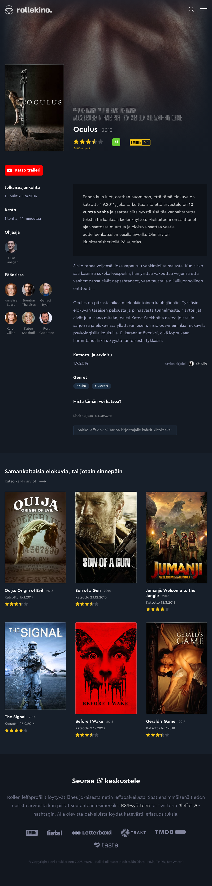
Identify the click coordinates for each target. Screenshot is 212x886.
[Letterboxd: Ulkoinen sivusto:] (91, 833)
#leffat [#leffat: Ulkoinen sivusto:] (185, 805)
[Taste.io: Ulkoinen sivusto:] (106, 846)
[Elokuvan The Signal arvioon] (35, 678)
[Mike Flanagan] (11, 253)
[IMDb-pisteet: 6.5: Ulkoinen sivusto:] (140, 143)
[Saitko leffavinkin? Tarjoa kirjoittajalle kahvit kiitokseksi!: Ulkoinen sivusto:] (125, 430)
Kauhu (81, 386)
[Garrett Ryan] (45, 295)
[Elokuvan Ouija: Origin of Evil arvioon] (35, 549)
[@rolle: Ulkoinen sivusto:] (198, 363)
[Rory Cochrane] (45, 323)
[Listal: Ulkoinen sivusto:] (54, 832)
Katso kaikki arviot (25, 481)
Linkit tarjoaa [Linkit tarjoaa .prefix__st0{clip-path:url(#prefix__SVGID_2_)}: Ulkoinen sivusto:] (92, 415)
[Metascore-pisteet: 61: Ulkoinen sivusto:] (116, 143)
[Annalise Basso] (11, 295)
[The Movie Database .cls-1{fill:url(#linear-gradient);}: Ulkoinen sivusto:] (170, 832)
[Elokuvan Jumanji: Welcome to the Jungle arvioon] (176, 552)
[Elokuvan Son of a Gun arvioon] (106, 549)
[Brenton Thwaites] (28, 295)
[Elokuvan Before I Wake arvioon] (106, 680)
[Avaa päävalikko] (203, 9)
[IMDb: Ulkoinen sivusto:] (32, 832)
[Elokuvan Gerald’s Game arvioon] (176, 680)
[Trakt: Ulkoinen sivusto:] (134, 832)
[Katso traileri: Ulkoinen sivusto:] (24, 170)
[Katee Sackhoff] (28, 323)
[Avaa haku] (191, 9)
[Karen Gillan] (11, 323)
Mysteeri (101, 386)
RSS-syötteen (135, 805)
